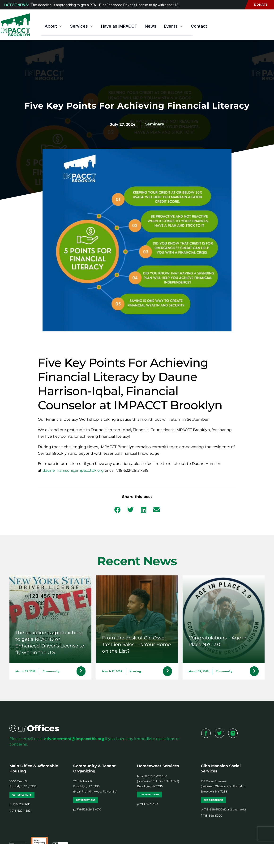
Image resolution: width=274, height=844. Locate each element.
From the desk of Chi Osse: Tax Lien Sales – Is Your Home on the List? (136, 644)
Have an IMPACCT (119, 26)
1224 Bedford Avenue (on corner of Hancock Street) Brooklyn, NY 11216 (158, 782)
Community (51, 672)
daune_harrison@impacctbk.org (73, 470)
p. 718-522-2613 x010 (87, 810)
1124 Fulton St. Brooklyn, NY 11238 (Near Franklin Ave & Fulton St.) (95, 787)
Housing (135, 672)
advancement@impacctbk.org (74, 740)
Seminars (154, 124)
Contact (199, 26)
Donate (258, 4)
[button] (117, 509)
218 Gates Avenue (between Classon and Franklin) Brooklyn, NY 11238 (223, 787)
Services (82, 26)
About (54, 26)
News (150, 26)
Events (173, 26)
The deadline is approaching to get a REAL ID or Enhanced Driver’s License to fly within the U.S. (105, 5)
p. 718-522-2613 (19, 805)
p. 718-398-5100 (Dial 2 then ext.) (223, 810)
